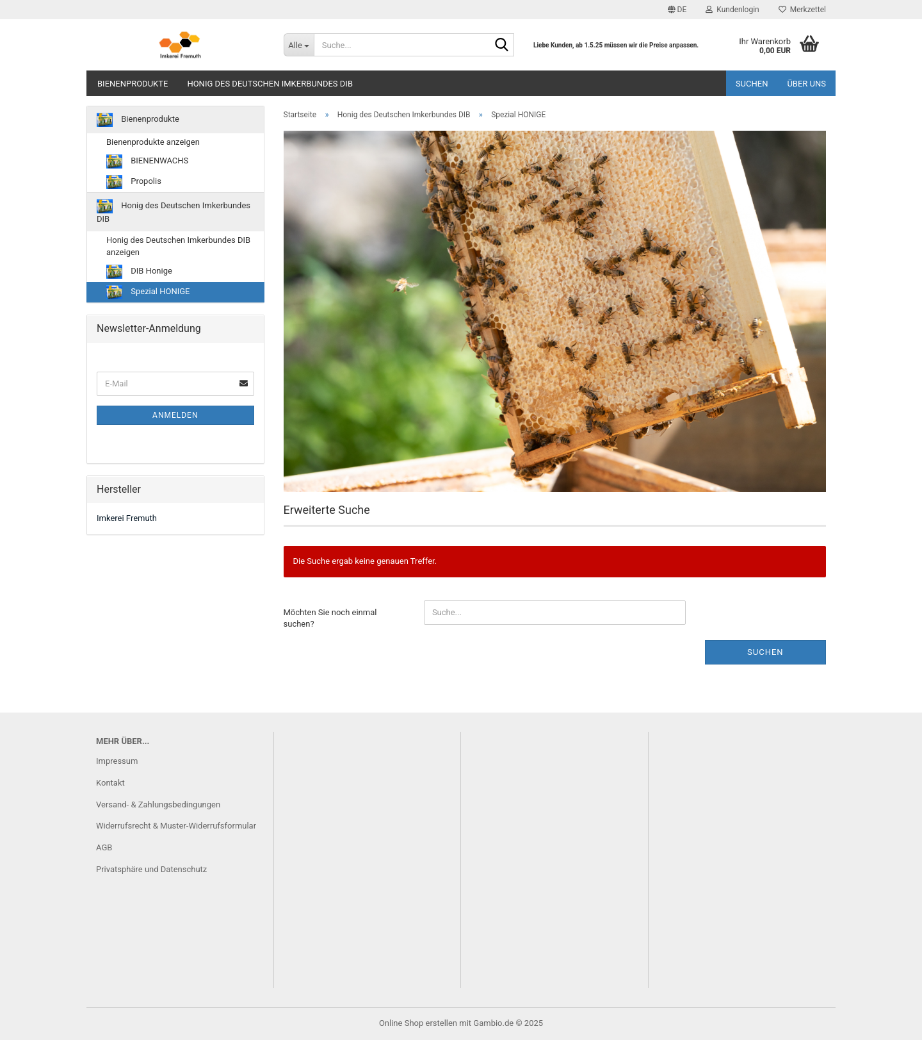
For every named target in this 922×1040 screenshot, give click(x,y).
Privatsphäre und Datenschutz (151, 869)
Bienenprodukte (132, 83)
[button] (677, 9)
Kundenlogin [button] (732, 9)
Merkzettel (802, 9)
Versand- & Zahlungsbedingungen (158, 804)
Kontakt (110, 783)
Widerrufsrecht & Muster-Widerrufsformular (176, 825)
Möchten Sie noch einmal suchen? (330, 618)
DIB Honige (139, 272)
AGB (104, 847)
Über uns (806, 83)
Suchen (752, 83)
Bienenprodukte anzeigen (153, 142)
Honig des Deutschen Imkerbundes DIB (270, 83)
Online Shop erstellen (418, 1023)
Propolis (133, 182)
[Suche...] (299, 44)
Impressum (117, 761)
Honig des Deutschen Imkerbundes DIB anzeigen (178, 246)
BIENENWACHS (147, 161)
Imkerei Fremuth (127, 518)
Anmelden (175, 415)
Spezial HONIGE (148, 292)
